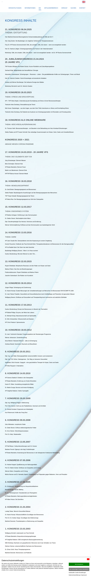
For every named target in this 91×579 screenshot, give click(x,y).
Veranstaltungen (14, 8)
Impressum (84, 575)
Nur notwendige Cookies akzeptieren (79, 569)
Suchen (73, 8)
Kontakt (82, 8)
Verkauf (64, 8)
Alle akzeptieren (79, 564)
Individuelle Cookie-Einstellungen (77, 572)
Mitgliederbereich (51, 8)
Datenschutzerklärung (74, 575)
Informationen (30, 8)
